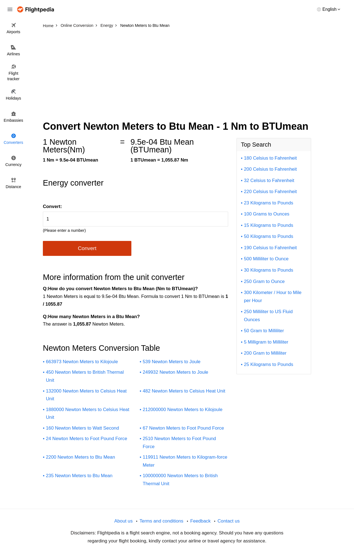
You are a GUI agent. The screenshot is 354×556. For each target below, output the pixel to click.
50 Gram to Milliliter (264, 330)
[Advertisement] (177, 72)
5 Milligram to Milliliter (266, 342)
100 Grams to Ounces (266, 214)
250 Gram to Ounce (264, 281)
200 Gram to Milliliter (265, 353)
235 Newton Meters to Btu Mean (79, 475)
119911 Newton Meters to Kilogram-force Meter (185, 461)
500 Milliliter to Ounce (266, 258)
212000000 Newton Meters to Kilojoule (182, 409)
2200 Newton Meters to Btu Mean (80, 457)
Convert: (52, 206)
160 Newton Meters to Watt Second (82, 428)
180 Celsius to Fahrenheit (270, 158)
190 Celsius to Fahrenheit (270, 247)
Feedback (200, 521)
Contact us (228, 521)
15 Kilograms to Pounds (268, 225)
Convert (87, 248)
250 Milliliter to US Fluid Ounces (268, 315)
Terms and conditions (161, 521)
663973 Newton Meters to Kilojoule (82, 361)
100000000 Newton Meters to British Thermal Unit (180, 479)
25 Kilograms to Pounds (268, 364)
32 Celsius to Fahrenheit (269, 180)
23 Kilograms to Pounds (268, 203)
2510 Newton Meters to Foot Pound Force (179, 442)
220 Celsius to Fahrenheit (270, 191)
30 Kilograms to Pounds (268, 270)
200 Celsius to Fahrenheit (270, 169)
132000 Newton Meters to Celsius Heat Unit (86, 395)
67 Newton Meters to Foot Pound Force (183, 428)
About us (123, 521)
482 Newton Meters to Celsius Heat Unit (184, 391)
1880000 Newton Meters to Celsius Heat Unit (87, 413)
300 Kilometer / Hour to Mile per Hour (272, 296)
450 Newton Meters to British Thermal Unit (85, 376)
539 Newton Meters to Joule (172, 361)
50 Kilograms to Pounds (268, 236)
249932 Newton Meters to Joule (175, 372)
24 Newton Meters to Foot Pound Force (86, 438)
